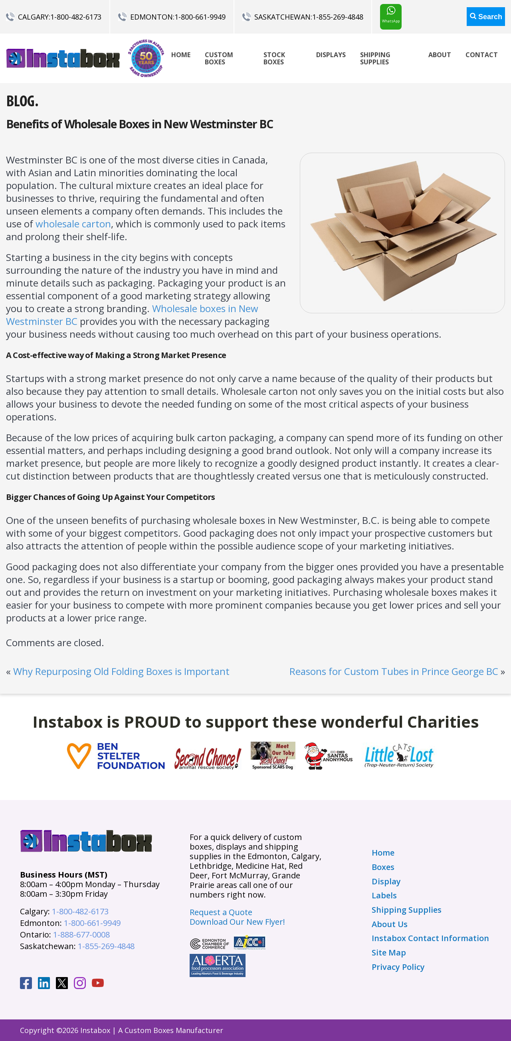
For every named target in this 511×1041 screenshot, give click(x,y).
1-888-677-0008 (81, 934)
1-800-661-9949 (200, 17)
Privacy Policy (398, 967)
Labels (384, 895)
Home (180, 54)
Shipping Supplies (375, 58)
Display (386, 881)
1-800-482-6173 (75, 17)
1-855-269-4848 (337, 17)
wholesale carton (73, 223)
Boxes (383, 867)
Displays (331, 54)
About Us (390, 924)
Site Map (389, 952)
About (439, 54)
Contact (481, 54)
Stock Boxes (274, 58)
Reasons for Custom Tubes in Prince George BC (393, 671)
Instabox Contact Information (430, 938)
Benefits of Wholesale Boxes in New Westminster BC (139, 123)
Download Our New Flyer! (237, 921)
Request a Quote (221, 912)
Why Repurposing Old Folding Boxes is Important (121, 671)
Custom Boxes (219, 58)
